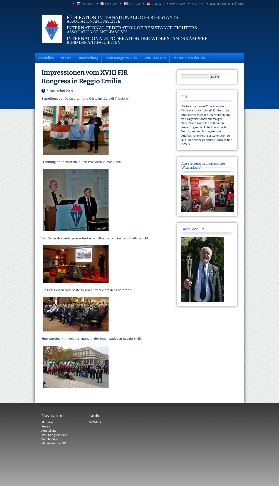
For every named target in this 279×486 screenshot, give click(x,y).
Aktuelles (46, 57)
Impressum (177, 3)
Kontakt (198, 3)
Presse (66, 57)
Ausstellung (88, 57)
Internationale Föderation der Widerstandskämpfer (137, 38)
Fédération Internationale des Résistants (122, 17)
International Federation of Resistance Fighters (132, 27)
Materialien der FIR (189, 57)
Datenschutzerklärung (227, 3)
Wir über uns (155, 57)
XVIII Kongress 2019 (121, 57)
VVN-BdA (95, 422)
